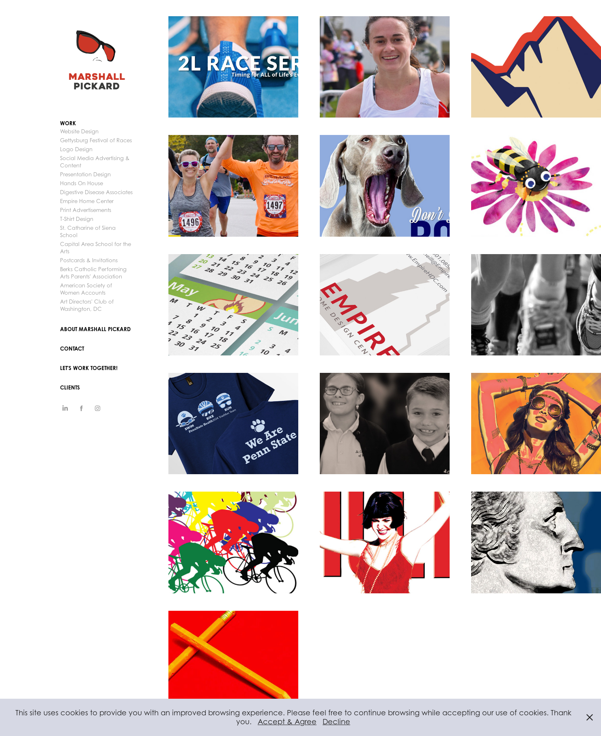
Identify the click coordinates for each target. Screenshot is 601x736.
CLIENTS (70, 387)
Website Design (79, 131)
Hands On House (81, 183)
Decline (336, 721)
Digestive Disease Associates (96, 192)
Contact (72, 348)
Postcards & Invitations (89, 260)
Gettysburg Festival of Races (96, 140)
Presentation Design (85, 174)
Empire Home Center (87, 201)
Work (68, 123)
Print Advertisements (85, 210)
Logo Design (76, 149)
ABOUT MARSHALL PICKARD (95, 329)
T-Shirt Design (76, 219)
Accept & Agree (287, 721)
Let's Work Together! (89, 368)
